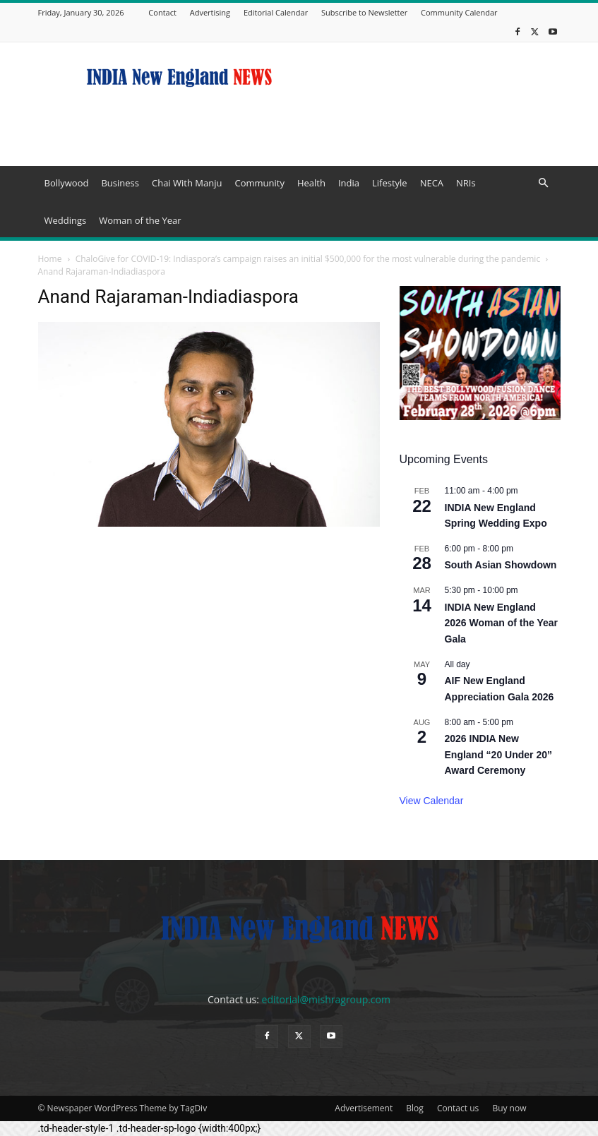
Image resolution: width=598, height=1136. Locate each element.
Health (311, 183)
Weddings (65, 220)
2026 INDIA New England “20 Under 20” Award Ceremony (498, 754)
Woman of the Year (140, 220)
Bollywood (66, 183)
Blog (415, 1108)
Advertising (210, 12)
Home (50, 259)
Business (120, 183)
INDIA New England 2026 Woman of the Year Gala (501, 623)
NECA (431, 183)
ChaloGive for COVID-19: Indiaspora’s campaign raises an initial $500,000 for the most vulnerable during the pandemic (308, 259)
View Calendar (432, 800)
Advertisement (364, 1108)
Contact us (458, 1108)
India (348, 183)
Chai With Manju (187, 183)
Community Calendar (459, 12)
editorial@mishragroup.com (326, 999)
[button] (544, 183)
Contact (162, 12)
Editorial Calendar (276, 12)
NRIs (466, 183)
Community (259, 183)
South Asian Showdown (501, 564)
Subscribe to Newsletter (364, 12)
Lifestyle (389, 183)
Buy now (509, 1108)
